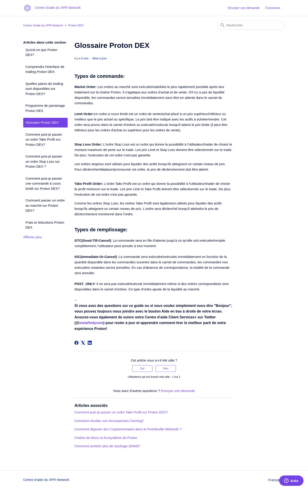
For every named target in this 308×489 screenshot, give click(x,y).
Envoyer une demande (244, 8)
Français (276, 480)
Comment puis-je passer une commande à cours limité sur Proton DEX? (43, 183)
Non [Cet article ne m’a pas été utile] (165, 368)
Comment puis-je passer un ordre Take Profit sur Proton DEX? (43, 139)
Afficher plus (32, 237)
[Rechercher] (251, 25)
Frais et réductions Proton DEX (44, 224)
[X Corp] (83, 343)
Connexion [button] (272, 8)
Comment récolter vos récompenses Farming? (109, 421)
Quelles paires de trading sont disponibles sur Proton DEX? (44, 89)
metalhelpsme (91, 323)
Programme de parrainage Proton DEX (45, 108)
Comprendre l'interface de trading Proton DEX (44, 69)
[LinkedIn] (90, 343)
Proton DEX (76, 25)
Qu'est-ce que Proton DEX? (41, 52)
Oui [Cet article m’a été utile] (142, 368)
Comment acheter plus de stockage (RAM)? (107, 446)
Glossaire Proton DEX (42, 122)
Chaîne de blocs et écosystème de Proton (105, 438)
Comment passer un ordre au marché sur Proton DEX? (45, 205)
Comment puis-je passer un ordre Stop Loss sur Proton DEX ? (43, 161)
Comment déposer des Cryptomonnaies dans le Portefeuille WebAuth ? (128, 429)
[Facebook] (76, 343)
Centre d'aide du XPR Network (43, 25)
